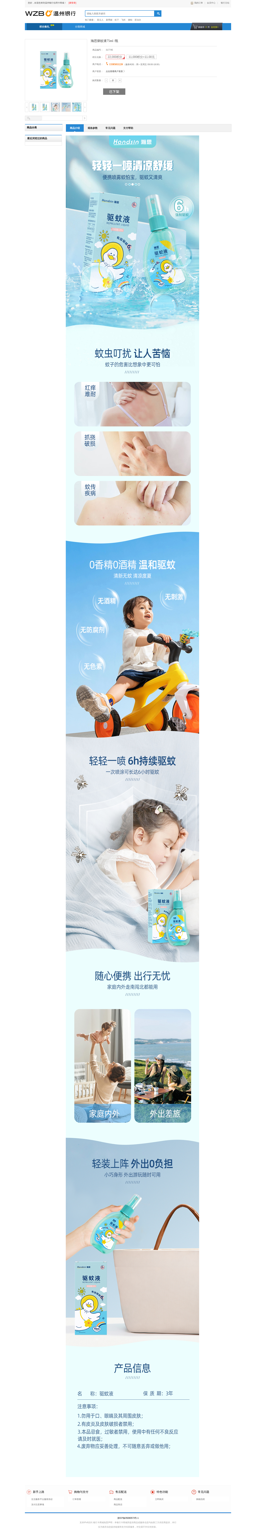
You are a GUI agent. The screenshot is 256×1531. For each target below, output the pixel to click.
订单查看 (77, 1499)
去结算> (214, 27)
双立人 (100, 20)
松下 (117, 20)
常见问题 (110, 128)
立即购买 (159, 1499)
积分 (115, 56)
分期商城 (80, 26)
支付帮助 (128, 128)
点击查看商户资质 (114, 71)
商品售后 (118, 1504)
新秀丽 (109, 20)
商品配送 (118, 1499)
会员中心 (211, 3)
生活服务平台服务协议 (42, 1499)
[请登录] (72, 3)
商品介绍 (75, 128)
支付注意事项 (37, 1504)
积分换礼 (46, 26)
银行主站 (224, 3)
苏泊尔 (138, 20)
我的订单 (198, 3)
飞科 (123, 20)
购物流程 (200, 1499)
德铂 (130, 20)
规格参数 (93, 128)
